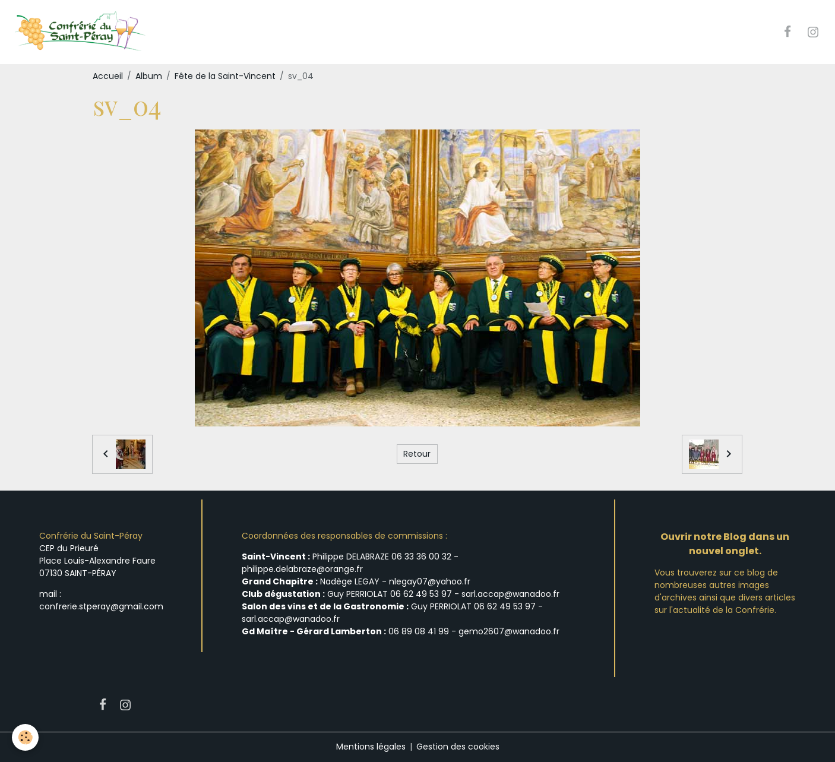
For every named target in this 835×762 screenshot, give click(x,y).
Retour (417, 454)
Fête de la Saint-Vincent (225, 76)
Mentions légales (371, 746)
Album (148, 76)
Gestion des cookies (457, 746)
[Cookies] (25, 737)
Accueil (108, 76)
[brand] (81, 32)
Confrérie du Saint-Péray (91, 536)
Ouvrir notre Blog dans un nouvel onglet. (724, 544)
